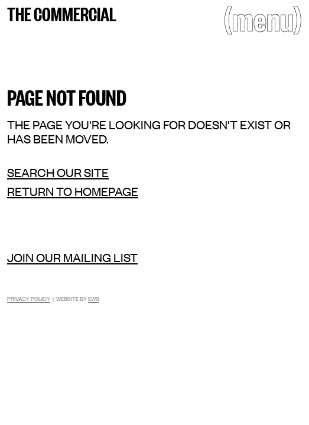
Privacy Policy (28, 298)
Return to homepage (72, 191)
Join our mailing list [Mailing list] (72, 257)
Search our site (58, 172)
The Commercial (61, 13)
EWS (93, 298)
